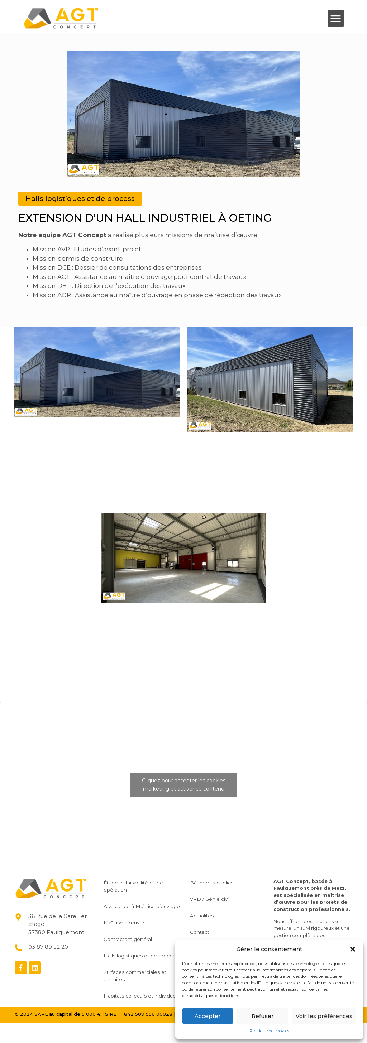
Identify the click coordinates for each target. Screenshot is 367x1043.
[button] (352, 949)
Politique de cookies (269, 1030)
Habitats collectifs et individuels (133, 1012)
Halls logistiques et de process (135, 965)
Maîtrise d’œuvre (129, 929)
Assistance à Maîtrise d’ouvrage (134, 909)
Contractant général (133, 945)
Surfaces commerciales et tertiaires (140, 989)
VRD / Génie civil (215, 898)
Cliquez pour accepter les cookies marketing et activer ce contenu (183, 784)
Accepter (208, 1016)
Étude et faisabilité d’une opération (139, 885)
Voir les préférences (324, 1016)
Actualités (206, 914)
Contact (204, 931)
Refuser (263, 1016)
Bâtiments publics (216, 881)
